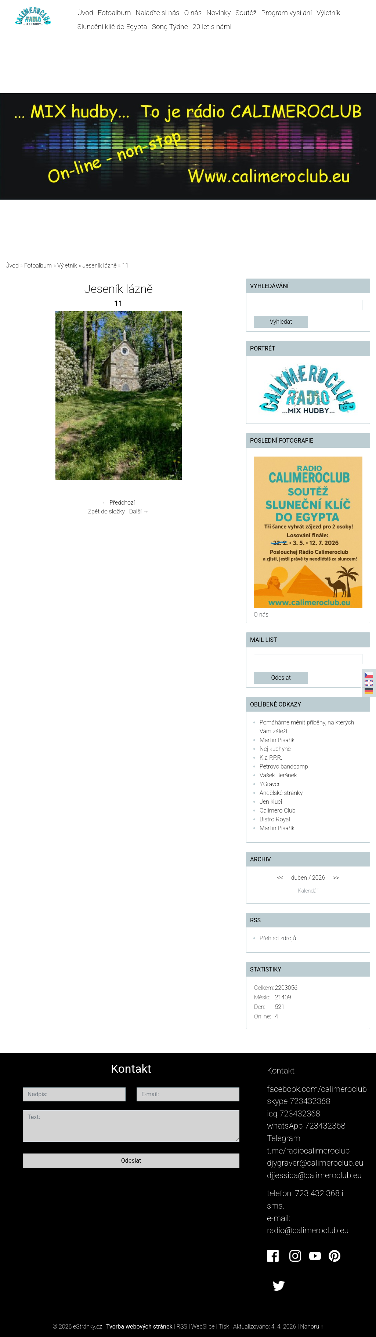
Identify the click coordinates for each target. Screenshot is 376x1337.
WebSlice (203, 1326)
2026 (318, 877)
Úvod (85, 12)
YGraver (270, 784)
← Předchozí (118, 502)
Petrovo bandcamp (284, 766)
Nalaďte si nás (158, 12)
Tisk (223, 1326)
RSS (182, 1326)
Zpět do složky (106, 511)
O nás (193, 12)
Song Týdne (170, 26)
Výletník (328, 12)
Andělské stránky (281, 792)
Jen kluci (271, 801)
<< (280, 877)
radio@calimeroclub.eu (308, 1230)
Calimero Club (277, 810)
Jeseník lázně (99, 265)
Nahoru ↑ (311, 1326)
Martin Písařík (277, 740)
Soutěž (246, 12)
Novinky (218, 12)
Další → (139, 511)
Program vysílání (286, 12)
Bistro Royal (275, 819)
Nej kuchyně (275, 748)
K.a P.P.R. (271, 757)
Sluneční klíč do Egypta (112, 26)
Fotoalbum (114, 12)
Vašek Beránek (278, 775)
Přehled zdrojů (278, 938)
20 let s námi (212, 26)
